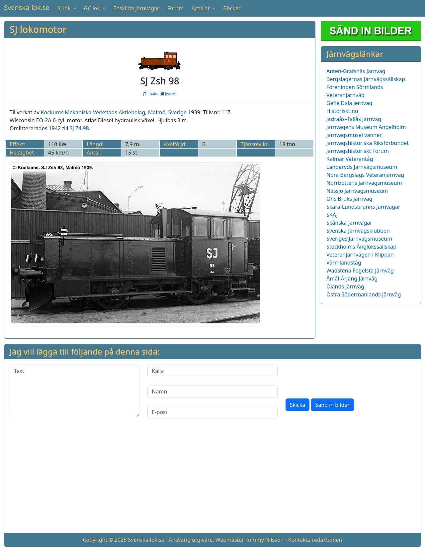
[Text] (74, 391)
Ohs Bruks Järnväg (349, 198)
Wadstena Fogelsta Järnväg (360, 270)
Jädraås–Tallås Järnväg (353, 119)
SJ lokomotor (38, 29)
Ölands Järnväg (345, 286)
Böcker (231, 8)
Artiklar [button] (201, 8)
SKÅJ (332, 214)
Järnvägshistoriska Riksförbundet (367, 143)
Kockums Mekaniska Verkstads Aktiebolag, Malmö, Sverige (114, 112)
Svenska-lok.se (26, 7)
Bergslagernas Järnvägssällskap (365, 79)
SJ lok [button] (64, 8)
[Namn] (212, 391)
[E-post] (212, 412)
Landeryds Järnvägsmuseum (361, 166)
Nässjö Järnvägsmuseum (357, 190)
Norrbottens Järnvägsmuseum (364, 182)
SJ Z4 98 (79, 128)
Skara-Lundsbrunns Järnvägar (363, 206)
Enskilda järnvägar (136, 8)
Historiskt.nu (342, 111)
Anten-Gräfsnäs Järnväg (355, 71)
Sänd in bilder (332, 404)
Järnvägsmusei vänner (354, 135)
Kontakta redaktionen (315, 539)
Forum (175, 8)
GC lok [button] (92, 8)
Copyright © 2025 (105, 539)
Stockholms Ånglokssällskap (361, 246)
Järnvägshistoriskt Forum (357, 151)
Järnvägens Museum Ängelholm (366, 127)
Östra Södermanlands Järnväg (363, 294)
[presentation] (336, 377)
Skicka (297, 404)
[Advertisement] (212, 480)
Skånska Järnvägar (349, 222)
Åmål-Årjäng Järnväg (352, 278)
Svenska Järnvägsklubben (358, 230)
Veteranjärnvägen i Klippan (360, 254)
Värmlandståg (343, 262)
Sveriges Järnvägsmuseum (359, 238)
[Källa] (212, 371)
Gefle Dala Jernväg (349, 103)
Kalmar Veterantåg (349, 159)
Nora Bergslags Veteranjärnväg (365, 174)
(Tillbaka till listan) (160, 94)
